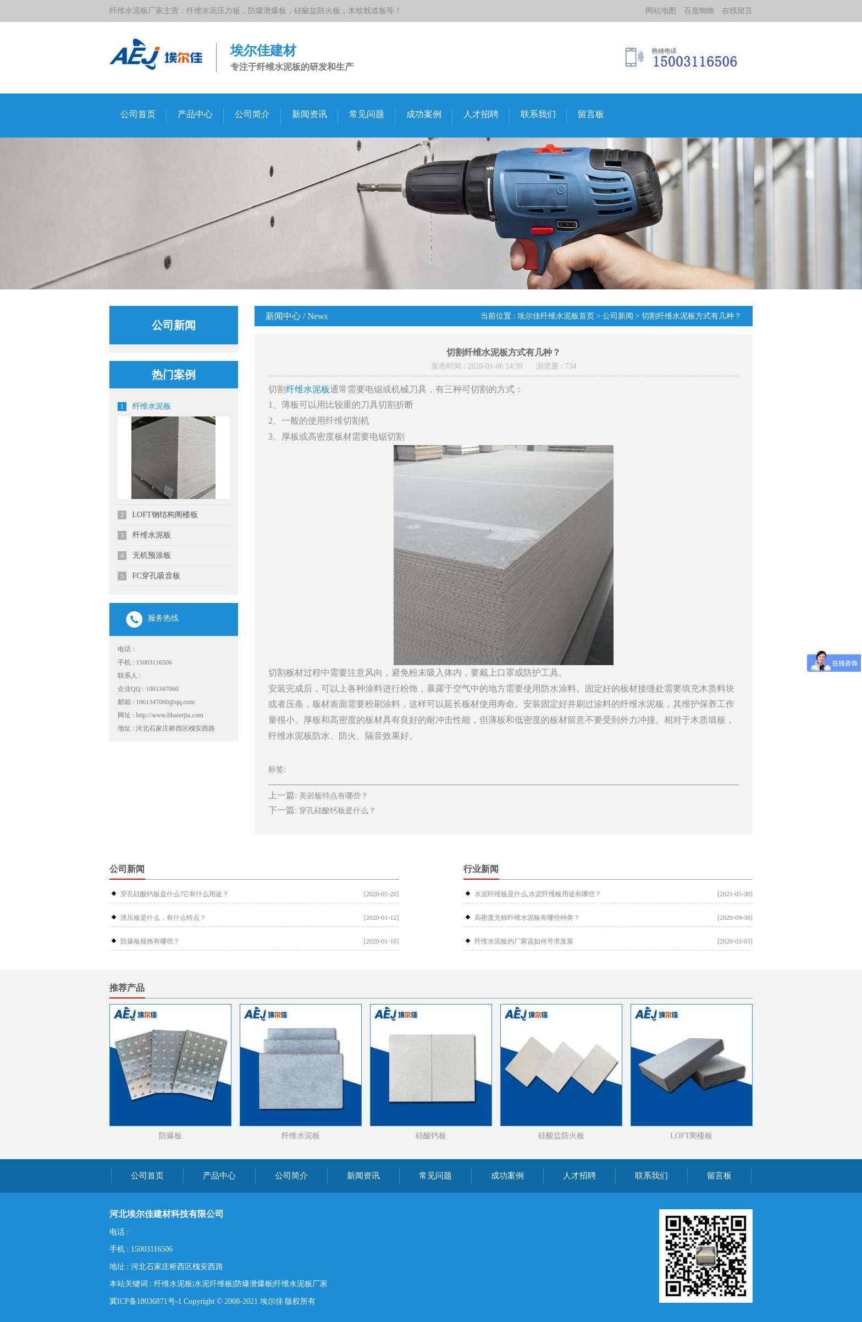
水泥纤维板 (213, 1284)
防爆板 (170, 1136)
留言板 (591, 114)
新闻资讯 (309, 114)
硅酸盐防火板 (561, 1136)
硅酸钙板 (431, 1136)
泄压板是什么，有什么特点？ (163, 917)
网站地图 (660, 11)
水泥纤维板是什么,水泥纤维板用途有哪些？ (537, 894)
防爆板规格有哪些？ (150, 941)
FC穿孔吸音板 (149, 576)
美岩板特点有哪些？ (333, 796)
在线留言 (737, 11)
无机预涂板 (144, 555)
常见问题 (366, 114)
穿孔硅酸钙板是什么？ (337, 811)
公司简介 (252, 114)
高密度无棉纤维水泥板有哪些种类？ (527, 917)
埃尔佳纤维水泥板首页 (555, 316)
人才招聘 (481, 114)
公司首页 (138, 114)
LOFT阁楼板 (691, 1136)
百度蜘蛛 (699, 11)
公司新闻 (618, 316)
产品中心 (195, 114)
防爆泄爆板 (253, 1284)
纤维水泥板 (144, 406)
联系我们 (538, 114)
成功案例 (423, 114)
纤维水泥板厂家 (301, 1284)
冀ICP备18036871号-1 (145, 1301)
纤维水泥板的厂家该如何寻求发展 (523, 941)
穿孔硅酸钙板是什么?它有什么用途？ (174, 894)
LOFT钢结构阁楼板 (158, 515)
